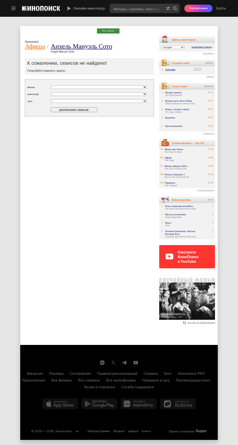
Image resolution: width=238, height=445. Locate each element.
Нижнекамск (32, 41)
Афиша (35, 46)
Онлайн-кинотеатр (85, 8)
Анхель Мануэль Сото (81, 46)
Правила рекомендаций (117, 373)
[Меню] (13, 8)
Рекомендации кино (193, 379)
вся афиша (208, 53)
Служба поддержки (137, 386)
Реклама (56, 373)
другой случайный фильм (199, 322)
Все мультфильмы (121, 379)
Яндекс (201, 431)
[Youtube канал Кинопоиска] (136, 362)
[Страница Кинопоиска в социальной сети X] (113, 362)
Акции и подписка (99, 386)
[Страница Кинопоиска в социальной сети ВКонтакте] (102, 362)
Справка (151, 373)
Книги (146, 430)
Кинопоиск (64, 430)
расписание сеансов (201, 47)
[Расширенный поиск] (168, 8)
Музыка (118, 430)
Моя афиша (108, 30)
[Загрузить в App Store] (60, 403)
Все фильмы (61, 379)
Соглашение (80, 373)
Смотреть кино (198, 8)
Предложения (33, 379)
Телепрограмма (98, 430)
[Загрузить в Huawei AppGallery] (139, 403)
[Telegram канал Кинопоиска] (124, 362)
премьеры (208, 133)
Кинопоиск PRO (191, 373)
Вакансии (35, 373)
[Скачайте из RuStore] (178, 403)
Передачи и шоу (156, 379)
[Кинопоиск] (41, 8)
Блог (168, 373)
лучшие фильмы (205, 190)
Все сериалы (89, 379)
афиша (210, 76)
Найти (175, 8)
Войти (221, 8)
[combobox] (136, 8)
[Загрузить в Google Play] (99, 403)
